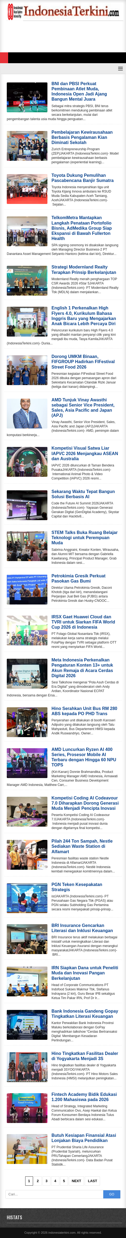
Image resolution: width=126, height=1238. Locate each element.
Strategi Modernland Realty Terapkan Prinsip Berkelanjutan (83, 269)
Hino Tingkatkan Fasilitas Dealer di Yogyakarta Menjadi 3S (84, 1056)
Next (76, 1181)
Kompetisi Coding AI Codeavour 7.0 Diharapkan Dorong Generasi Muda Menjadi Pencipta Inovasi (85, 803)
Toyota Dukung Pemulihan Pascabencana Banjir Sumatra (82, 178)
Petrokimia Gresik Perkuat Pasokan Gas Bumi (78, 578)
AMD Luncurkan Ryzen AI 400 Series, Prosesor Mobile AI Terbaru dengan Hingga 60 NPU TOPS (83, 757)
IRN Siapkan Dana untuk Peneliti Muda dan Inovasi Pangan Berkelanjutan (84, 972)
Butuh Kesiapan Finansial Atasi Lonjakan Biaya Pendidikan (83, 1138)
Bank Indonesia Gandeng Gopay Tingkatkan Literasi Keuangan (84, 1014)
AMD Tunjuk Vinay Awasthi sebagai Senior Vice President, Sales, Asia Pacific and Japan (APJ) (83, 408)
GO (111, 1194)
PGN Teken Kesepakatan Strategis (76, 887)
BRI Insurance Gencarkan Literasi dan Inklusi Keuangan (82, 928)
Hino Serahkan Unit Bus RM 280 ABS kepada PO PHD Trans (84, 711)
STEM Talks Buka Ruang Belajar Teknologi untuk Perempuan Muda (84, 537)
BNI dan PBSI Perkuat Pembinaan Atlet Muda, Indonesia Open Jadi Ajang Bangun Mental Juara (79, 91)
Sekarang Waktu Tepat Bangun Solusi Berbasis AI (83, 494)
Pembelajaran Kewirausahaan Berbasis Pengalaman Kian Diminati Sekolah (82, 137)
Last (92, 1181)
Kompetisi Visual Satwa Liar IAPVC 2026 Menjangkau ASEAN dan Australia (84, 453)
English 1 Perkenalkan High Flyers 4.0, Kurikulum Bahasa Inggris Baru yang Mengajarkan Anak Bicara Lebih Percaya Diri (83, 316)
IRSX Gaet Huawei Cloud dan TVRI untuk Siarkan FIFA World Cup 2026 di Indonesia (83, 622)
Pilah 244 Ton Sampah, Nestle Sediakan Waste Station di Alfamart (82, 846)
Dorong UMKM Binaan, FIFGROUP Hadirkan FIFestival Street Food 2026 (83, 361)
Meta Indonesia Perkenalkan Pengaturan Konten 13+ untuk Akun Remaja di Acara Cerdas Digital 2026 (82, 668)
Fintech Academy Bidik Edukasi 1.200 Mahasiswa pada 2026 (84, 1097)
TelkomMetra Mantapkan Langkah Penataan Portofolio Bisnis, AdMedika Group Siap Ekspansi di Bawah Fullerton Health (81, 228)
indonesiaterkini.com (61, 1232)
